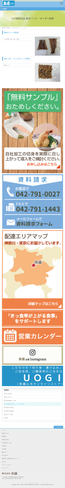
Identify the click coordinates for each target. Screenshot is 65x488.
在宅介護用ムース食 (6, 442)
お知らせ (4, 461)
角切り (7, 418)
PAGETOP (59, 427)
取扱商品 (6, 390)
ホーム (3, 430)
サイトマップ (5, 468)
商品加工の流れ (5, 439)
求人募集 (4, 449)
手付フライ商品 (9, 414)
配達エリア (4, 452)
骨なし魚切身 (9, 393)
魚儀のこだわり (5, 433)
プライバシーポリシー (7, 464)
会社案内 (4, 446)
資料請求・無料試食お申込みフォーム (10, 458)
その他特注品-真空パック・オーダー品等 (15, 404)
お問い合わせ (5, 455)
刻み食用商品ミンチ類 (11, 400)
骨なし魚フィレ (9, 397)
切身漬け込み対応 (10, 407)
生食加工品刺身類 (10, 411)
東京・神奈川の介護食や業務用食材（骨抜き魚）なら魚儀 (30, 484)
